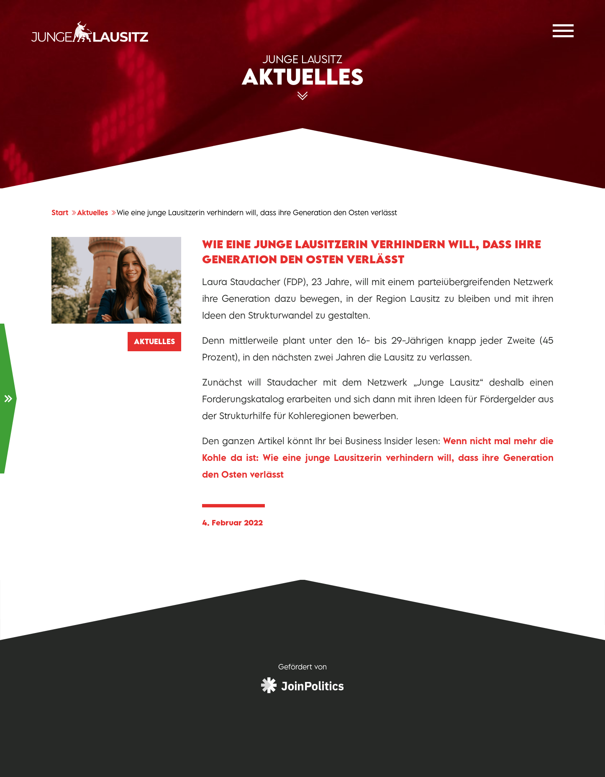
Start (64, 212)
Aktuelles (97, 212)
